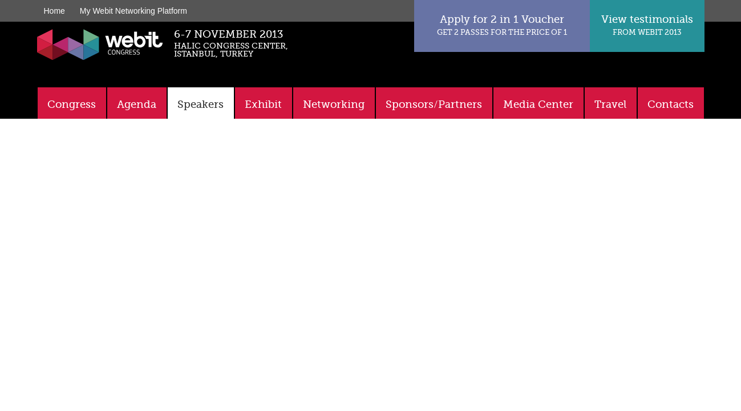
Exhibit (263, 104)
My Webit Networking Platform (133, 10)
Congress (71, 104)
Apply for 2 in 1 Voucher (502, 25)
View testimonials (647, 25)
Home (54, 10)
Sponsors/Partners (434, 104)
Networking (334, 104)
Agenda (136, 104)
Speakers (200, 104)
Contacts (670, 104)
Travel (610, 104)
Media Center (538, 104)
